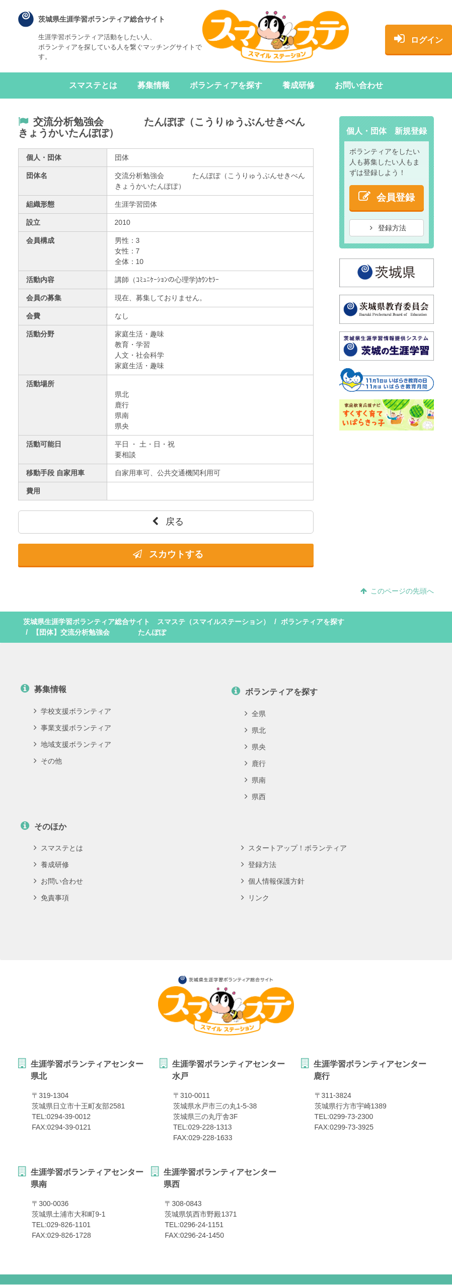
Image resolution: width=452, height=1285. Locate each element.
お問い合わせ (359, 85)
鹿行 (255, 763)
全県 (255, 714)
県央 (255, 747)
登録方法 (388, 228)
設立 (33, 222)
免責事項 (51, 898)
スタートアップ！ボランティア (294, 848)
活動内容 (40, 280)
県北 (255, 730)
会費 (33, 316)
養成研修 (298, 85)
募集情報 (153, 85)
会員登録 (386, 196)
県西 (255, 797)
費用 (33, 491)
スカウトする (168, 554)
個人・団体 (43, 157)
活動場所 (40, 384)
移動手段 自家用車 (55, 473)
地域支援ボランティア (72, 744)
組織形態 (40, 204)
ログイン (399, 39)
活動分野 (40, 334)
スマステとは (93, 85)
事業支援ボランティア (72, 728)
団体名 (36, 176)
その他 (48, 761)
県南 (255, 780)
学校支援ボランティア (72, 711)
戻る (168, 522)
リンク (255, 898)
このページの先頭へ (397, 591)
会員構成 (40, 240)
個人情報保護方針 (273, 881)
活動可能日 (43, 444)
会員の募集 (43, 298)
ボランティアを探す (226, 85)
